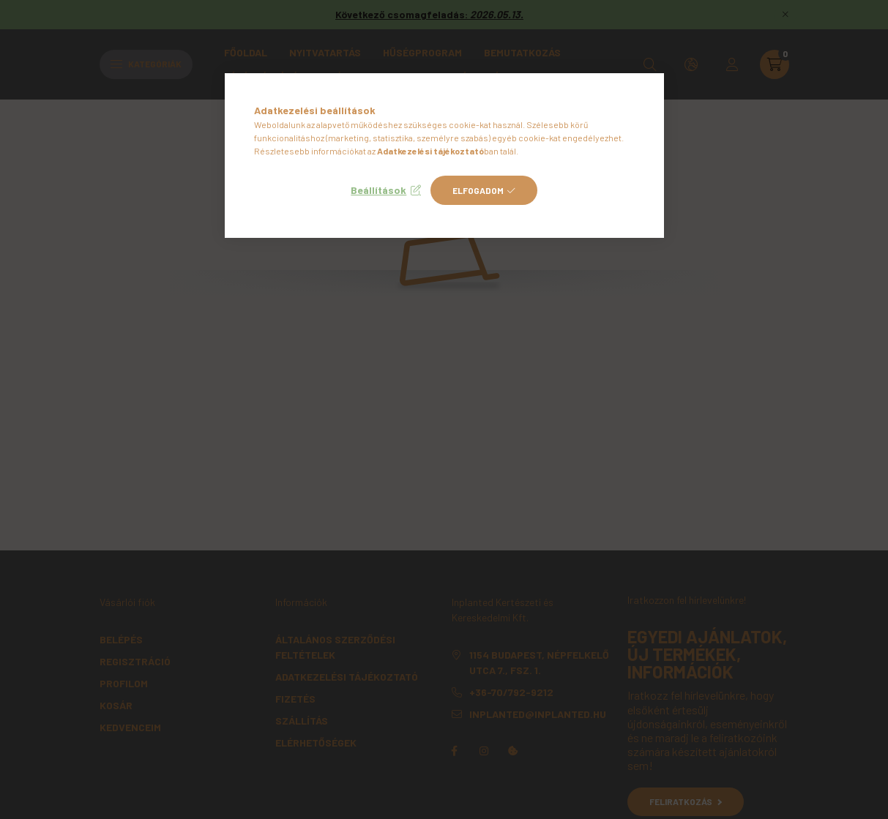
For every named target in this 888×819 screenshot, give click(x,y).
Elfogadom (478, 190)
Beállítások (378, 190)
